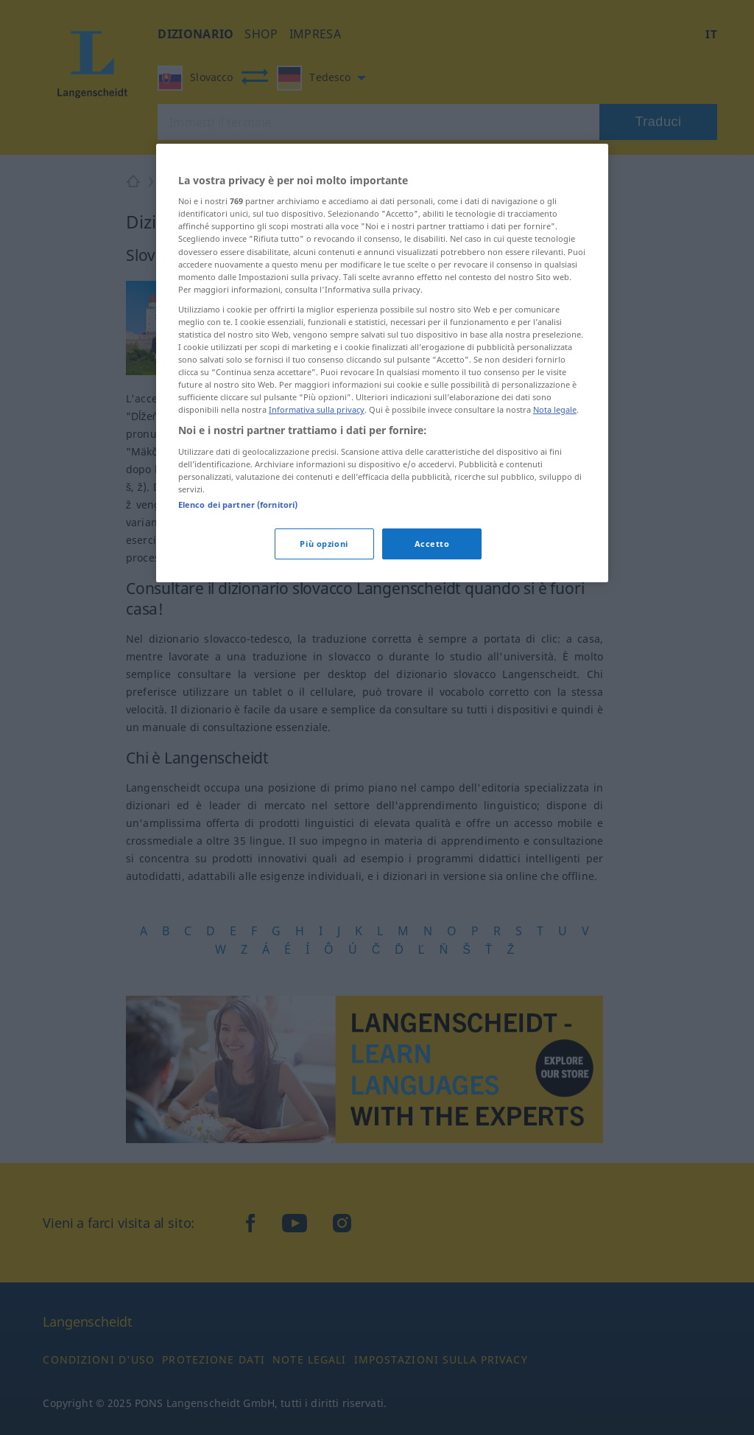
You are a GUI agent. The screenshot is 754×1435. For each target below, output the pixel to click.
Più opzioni (324, 543)
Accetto (432, 543)
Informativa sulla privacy (316, 409)
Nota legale (555, 409)
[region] (382, 363)
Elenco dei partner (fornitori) (237, 504)
